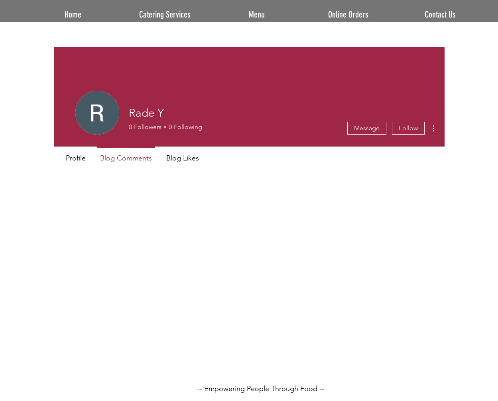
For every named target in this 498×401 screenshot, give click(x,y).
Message (367, 128)
